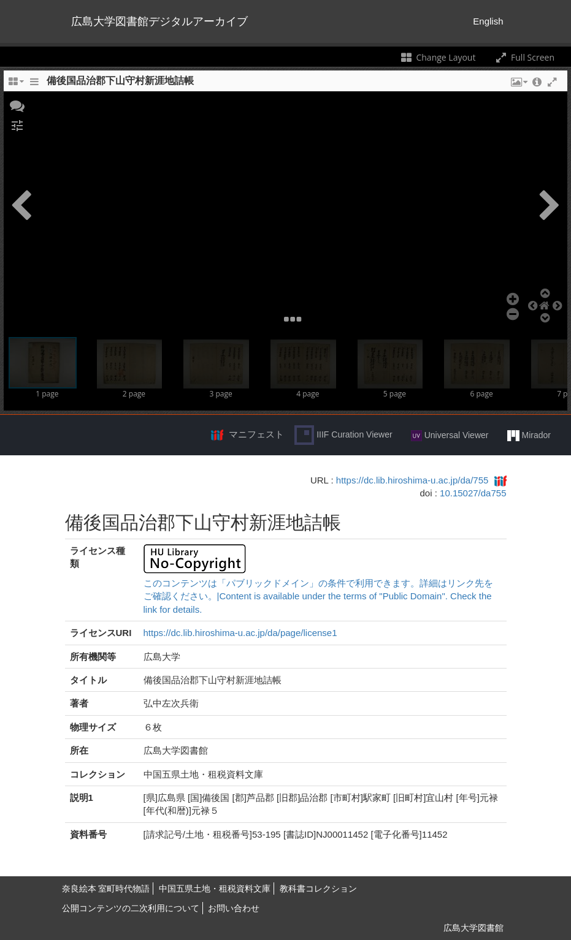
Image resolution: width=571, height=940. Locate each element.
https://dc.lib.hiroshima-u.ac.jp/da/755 (412, 480)
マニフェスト (256, 434)
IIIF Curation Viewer (343, 435)
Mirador (529, 435)
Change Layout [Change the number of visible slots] (437, 57)
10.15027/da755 (473, 493)
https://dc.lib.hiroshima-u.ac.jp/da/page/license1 (240, 632)
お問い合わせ (233, 908)
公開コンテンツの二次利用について (130, 908)
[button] (17, 104)
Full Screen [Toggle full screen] (524, 57)
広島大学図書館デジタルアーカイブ (159, 21)
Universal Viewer (450, 435)
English (488, 21)
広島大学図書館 (473, 928)
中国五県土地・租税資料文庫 (214, 888)
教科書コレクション (318, 888)
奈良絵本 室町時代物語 (106, 888)
